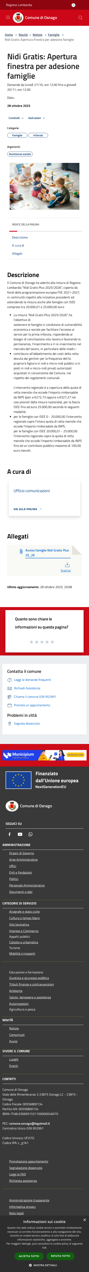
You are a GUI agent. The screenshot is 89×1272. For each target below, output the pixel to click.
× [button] (84, 1220)
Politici (13, 878)
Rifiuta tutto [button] (60, 1256)
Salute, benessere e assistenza (30, 997)
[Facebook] (10, 834)
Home (9, 34)
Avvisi (13, 1041)
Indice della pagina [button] (25, 224)
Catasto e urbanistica (23, 942)
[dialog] (44, 1244)
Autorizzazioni (19, 1003)
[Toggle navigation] (8, 17)
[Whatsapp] (30, 834)
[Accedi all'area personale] (73, 5)
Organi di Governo (21, 853)
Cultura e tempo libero (24, 918)
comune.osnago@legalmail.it (29, 1123)
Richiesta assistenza (23, 1180)
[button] (44, 1265)
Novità (23, 34)
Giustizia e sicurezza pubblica (29, 977)
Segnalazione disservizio (25, 1167)
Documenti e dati (20, 891)
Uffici (12, 866)
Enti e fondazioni (20, 872)
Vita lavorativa (19, 924)
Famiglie (54, 34)
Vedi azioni (37, 118)
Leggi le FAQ (17, 1174)
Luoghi (13, 1059)
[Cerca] (80, 17)
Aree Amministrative (23, 859)
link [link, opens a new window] (44, 1247)
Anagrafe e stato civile (24, 911)
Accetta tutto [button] (29, 1256)
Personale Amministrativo (27, 885)
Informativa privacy (22, 1206)
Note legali (16, 1213)
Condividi (17, 118)
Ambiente (15, 990)
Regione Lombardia (19, 4)
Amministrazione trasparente (29, 1200)
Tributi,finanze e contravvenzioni (31, 984)
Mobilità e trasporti (22, 953)
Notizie (37, 34)
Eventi (13, 1065)
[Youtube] (20, 834)
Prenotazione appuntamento (28, 1161)
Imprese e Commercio (23, 930)
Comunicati (17, 1034)
